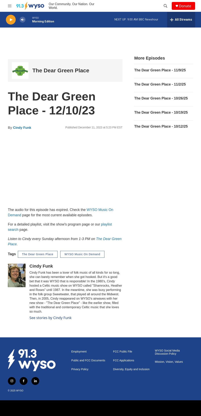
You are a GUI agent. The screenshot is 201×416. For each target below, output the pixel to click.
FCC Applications (123, 360)
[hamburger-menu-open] (9, 6)
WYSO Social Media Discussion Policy (167, 352)
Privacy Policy (79, 369)
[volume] (22, 19)
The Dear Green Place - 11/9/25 (160, 70)
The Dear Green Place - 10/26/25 (161, 98)
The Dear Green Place (60, 70)
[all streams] (181, 20)
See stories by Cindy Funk (50, 317)
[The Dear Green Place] (20, 70)
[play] (11, 19)
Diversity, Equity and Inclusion (131, 369)
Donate (185, 6)
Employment (79, 351)
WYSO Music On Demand (82, 254)
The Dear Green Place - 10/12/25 (161, 126)
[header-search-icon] (165, 6)
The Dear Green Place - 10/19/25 (161, 112)
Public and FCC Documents (88, 360)
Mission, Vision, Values (169, 361)
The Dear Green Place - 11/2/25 (160, 84)
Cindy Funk (22, 128)
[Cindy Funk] (17, 275)
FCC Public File (122, 351)
